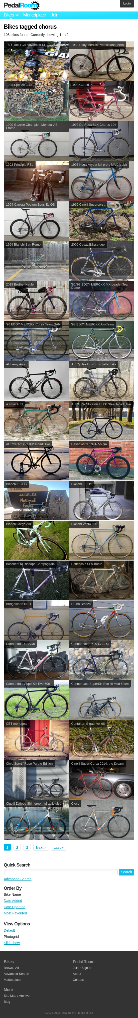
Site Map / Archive (17, 996)
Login (126, 3)
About (77, 974)
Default (9, 930)
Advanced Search (18, 879)
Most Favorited (15, 913)
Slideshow (12, 943)
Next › (41, 848)
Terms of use (85, 1012)
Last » (59, 848)
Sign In (87, 968)
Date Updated (14, 907)
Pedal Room (22, 6)
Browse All (11, 968)
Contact (78, 980)
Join (54, 14)
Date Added (13, 901)
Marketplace (34, 14)
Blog (7, 1002)
